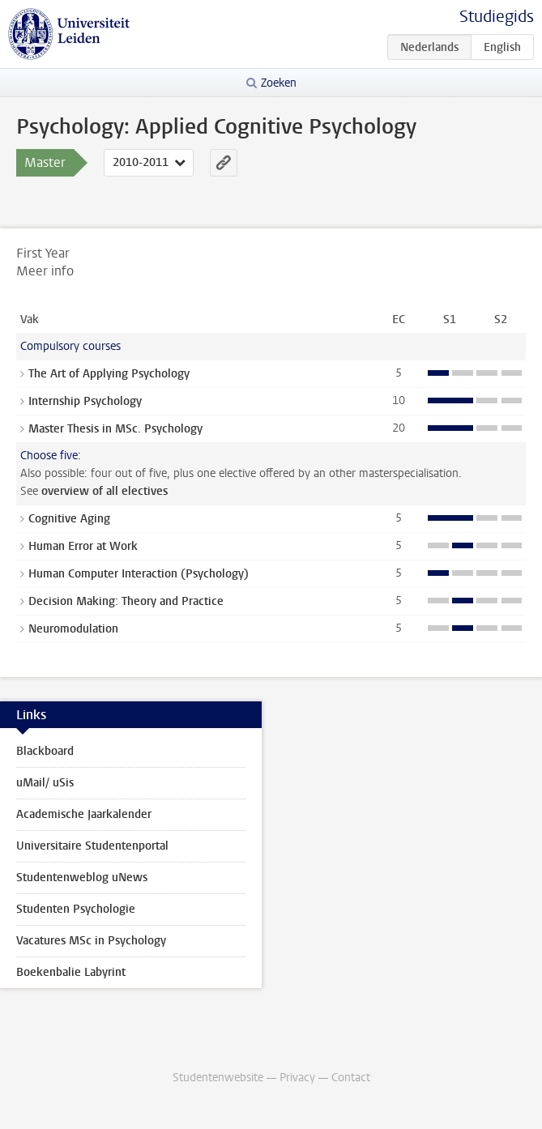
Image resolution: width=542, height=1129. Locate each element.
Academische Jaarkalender (84, 814)
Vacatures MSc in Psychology (91, 940)
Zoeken (279, 83)
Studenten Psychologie (75, 909)
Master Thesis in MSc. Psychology (115, 429)
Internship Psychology (85, 401)
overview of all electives (104, 491)
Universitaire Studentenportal (92, 846)
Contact (350, 1077)
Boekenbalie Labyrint (71, 972)
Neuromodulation (73, 629)
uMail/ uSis (45, 782)
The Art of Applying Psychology (109, 373)
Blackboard (45, 751)
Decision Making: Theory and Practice (126, 601)
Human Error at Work (83, 546)
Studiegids (496, 17)
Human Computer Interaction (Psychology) (138, 574)
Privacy (297, 1077)
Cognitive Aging (69, 518)
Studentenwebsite (218, 1077)
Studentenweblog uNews (81, 877)
